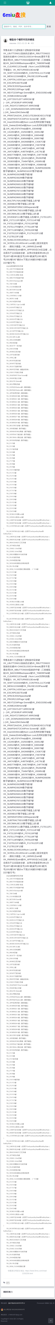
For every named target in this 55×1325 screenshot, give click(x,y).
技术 (8, 1282)
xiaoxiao (12, 43)
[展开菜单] (5, 3)
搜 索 (49, 26)
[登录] (50, 2)
